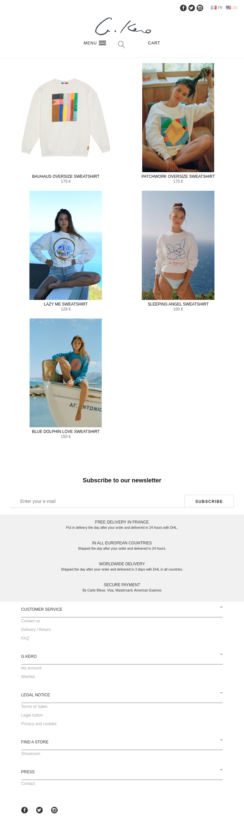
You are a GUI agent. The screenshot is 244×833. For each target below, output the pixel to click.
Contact (28, 783)
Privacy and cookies (39, 724)
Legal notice (32, 715)
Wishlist (28, 676)
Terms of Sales (34, 706)
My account (31, 668)
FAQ (25, 638)
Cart (154, 43)
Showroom (30, 753)
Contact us (30, 621)
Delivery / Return (36, 629)
